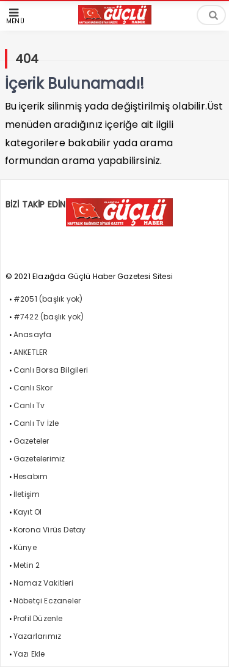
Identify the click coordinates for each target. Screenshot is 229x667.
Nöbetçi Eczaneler (47, 600)
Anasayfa (32, 334)
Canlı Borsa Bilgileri (50, 370)
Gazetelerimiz (39, 458)
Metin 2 (26, 565)
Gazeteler (31, 441)
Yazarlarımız (37, 636)
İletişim (26, 494)
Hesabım (30, 476)
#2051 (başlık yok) (48, 299)
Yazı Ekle (29, 654)
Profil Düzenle (38, 618)
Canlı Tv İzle (36, 423)
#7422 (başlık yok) (48, 316)
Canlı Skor (33, 387)
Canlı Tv (29, 405)
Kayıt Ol (27, 512)
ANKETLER (30, 352)
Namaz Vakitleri (43, 583)
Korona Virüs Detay (49, 529)
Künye (25, 547)
